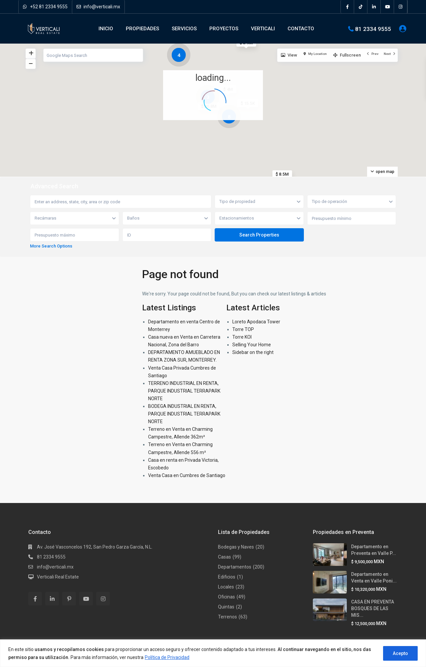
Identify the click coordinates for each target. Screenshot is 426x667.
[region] (213, 653)
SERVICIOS (184, 29)
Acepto (400, 653)
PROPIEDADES (142, 29)
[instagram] (400, 6)
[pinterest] (69, 598)
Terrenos (227, 616)
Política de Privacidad (167, 657)
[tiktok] (360, 6)
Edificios (226, 577)
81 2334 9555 (373, 28)
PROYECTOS (223, 29)
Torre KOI (242, 337)
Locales (226, 586)
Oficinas (226, 596)
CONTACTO (301, 29)
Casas (224, 557)
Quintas (226, 606)
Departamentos (234, 567)
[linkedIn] (374, 6)
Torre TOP (243, 329)
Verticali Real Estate (58, 577)
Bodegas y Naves (236, 547)
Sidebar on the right (253, 352)
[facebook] (347, 6)
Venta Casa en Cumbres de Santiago (186, 475)
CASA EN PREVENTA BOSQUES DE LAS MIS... (372, 608)
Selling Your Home (251, 344)
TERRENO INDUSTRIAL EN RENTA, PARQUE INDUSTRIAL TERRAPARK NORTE (184, 391)
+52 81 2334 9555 (45, 6)
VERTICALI (263, 29)
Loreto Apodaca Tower (256, 321)
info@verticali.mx (98, 6)
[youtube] (387, 6)
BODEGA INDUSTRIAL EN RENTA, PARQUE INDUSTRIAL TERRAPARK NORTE (184, 414)
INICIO (106, 29)
